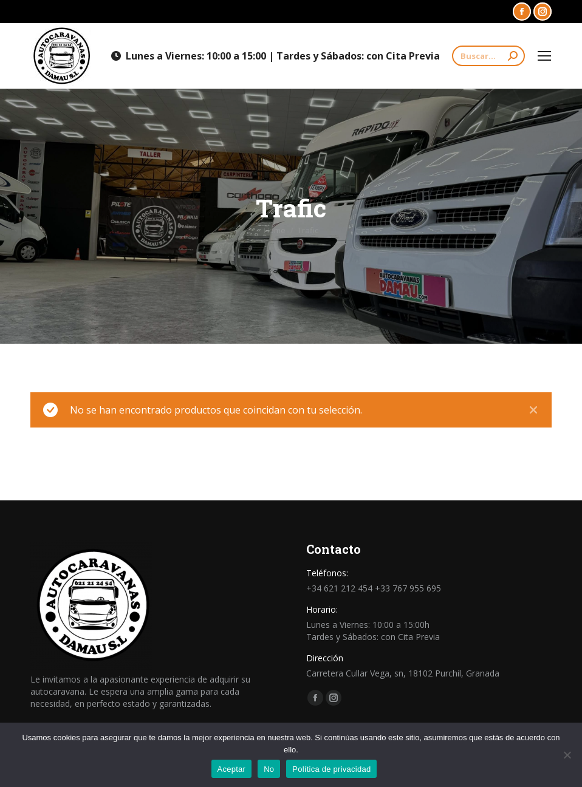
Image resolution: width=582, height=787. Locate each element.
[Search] (488, 56)
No (269, 769)
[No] (567, 755)
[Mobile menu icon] (544, 56)
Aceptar (231, 769)
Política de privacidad (331, 769)
